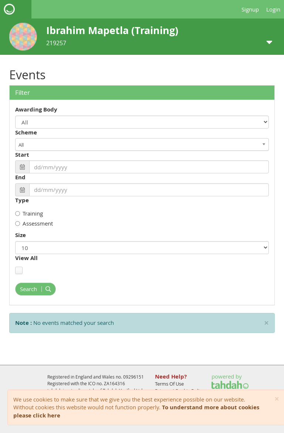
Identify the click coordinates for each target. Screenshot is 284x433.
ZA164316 (114, 383)
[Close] (276, 399)
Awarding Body (36, 109)
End (20, 177)
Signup (250, 9)
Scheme (26, 132)
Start (22, 155)
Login (273, 9)
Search (35, 289)
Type (22, 200)
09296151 (133, 377)
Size (20, 235)
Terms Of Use (169, 383)
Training (29, 213)
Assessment (34, 223)
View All (26, 258)
